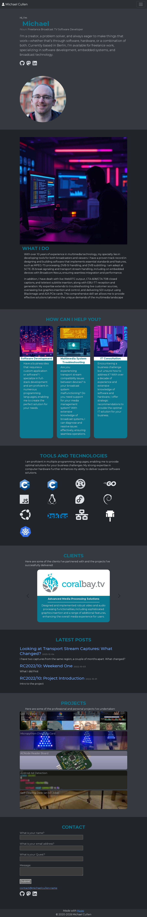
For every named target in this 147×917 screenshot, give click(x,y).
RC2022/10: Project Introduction (52, 678)
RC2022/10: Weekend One (46, 665)
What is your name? (32, 833)
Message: (25, 865)
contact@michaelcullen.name (38, 888)
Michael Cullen (15, 4)
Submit (25, 881)
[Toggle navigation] (140, 4)
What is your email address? (37, 843)
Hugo (80, 910)
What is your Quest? (32, 854)
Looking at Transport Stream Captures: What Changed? (66, 651)
